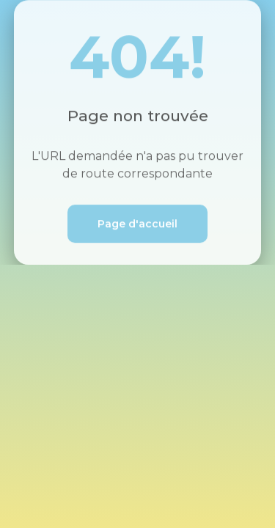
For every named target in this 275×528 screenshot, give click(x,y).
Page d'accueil (137, 224)
